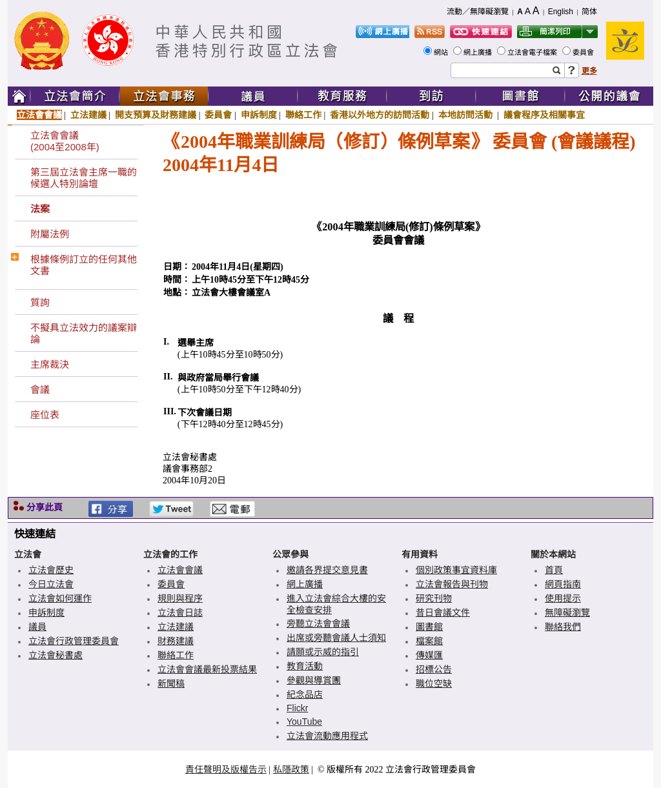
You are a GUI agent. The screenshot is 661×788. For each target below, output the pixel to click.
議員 (37, 626)
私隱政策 (291, 769)
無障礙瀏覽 (567, 612)
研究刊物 (434, 598)
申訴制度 (259, 115)
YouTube (304, 721)
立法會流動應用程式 (327, 736)
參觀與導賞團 (314, 680)
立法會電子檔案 (533, 52)
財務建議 (176, 641)
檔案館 (429, 641)
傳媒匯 (429, 655)
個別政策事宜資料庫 (456, 570)
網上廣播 (478, 52)
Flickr (297, 708)
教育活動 (305, 666)
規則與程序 (180, 598)
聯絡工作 (303, 115)
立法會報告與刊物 (452, 584)
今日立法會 (51, 584)
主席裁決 (49, 364)
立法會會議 (39, 115)
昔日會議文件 (443, 612)
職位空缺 (434, 683)
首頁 (554, 570)
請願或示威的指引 (323, 652)
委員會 (584, 52)
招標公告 (434, 669)
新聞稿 (171, 683)
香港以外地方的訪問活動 (379, 115)
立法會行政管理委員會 (73, 641)
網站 (442, 52)
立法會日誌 (180, 612)
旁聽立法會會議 (318, 623)
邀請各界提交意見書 (327, 570)
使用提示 (563, 598)
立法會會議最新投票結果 (207, 669)
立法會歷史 (51, 570)
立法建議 (88, 115)
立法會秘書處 (55, 655)
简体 (589, 11)
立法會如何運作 (60, 598)
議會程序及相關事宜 (544, 115)
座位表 (44, 414)
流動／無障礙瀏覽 (478, 11)
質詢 (40, 302)
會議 (40, 389)
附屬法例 (49, 233)
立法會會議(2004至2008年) (64, 141)
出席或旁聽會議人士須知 (336, 637)
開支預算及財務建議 (155, 115)
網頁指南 (563, 584)
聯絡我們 (563, 626)
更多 (589, 71)
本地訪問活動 (466, 115)
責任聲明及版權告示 (226, 769)
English (560, 11)
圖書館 (429, 626)
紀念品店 (305, 694)
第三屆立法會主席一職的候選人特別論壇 (83, 178)
